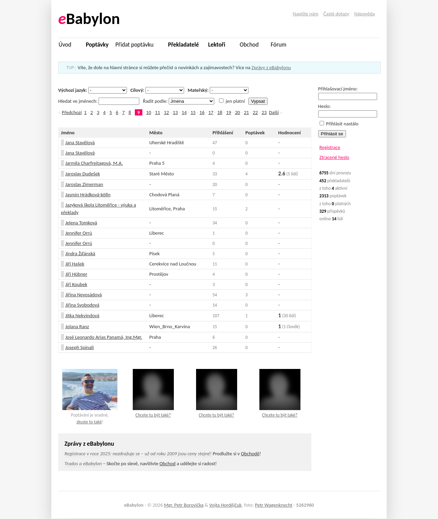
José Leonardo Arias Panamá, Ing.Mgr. (103, 337)
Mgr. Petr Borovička (184, 505)
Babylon (89, 18)
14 (184, 112)
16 (202, 112)
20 (237, 112)
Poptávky (97, 44)
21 (246, 112)
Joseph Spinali (79, 347)
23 (264, 112)
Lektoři (216, 44)
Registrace (329, 147)
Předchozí (72, 112)
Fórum (278, 44)
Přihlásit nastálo (339, 124)
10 (148, 112)
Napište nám (306, 14)
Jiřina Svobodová (82, 305)
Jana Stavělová (80, 142)
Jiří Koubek (76, 284)
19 (228, 112)
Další (274, 112)
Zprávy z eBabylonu (271, 67)
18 (219, 112)
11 (157, 112)
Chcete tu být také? (153, 415)
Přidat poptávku (134, 44)
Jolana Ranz (77, 326)
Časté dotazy (336, 14)
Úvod (65, 44)
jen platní (232, 101)
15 (193, 112)
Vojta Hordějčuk (225, 505)
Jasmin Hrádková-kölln (88, 194)
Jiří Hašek (75, 264)
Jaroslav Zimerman (84, 184)
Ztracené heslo (334, 157)
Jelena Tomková (81, 223)
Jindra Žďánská (80, 253)
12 (166, 112)
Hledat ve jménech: (99, 101)
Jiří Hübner (76, 274)
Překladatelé (183, 44)
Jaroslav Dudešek (82, 174)
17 (211, 112)
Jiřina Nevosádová (83, 295)
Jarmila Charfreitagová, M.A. (94, 163)
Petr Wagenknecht (273, 505)
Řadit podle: (179, 101)
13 (175, 112)
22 (255, 112)
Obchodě (250, 453)
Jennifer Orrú (78, 233)
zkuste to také (89, 422)
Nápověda (364, 14)
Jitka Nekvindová (82, 315)
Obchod (249, 44)
